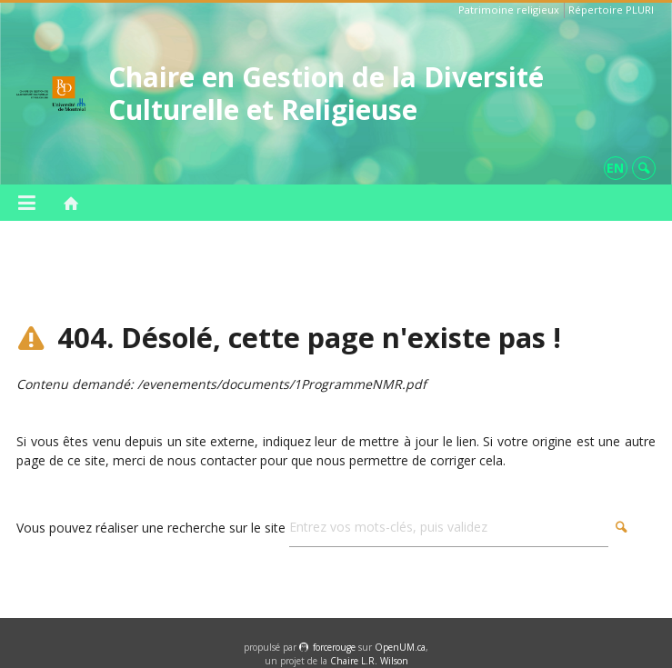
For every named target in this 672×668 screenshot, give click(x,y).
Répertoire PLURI (611, 9)
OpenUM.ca (400, 647)
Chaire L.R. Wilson (369, 660)
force (334, 647)
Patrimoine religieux (508, 9)
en (615, 167)
